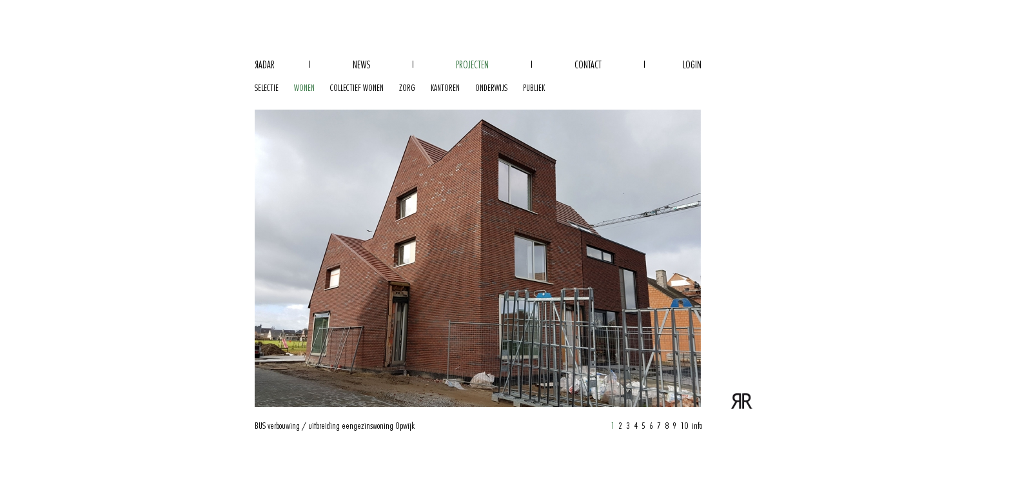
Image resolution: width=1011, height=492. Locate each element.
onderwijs (491, 88)
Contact (588, 65)
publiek (534, 88)
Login (692, 65)
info (697, 425)
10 (684, 425)
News (361, 65)
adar (265, 65)
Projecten (472, 65)
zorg (407, 88)
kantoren (445, 88)
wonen (304, 88)
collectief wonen (357, 88)
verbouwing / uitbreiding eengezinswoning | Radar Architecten (742, 399)
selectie (267, 88)
